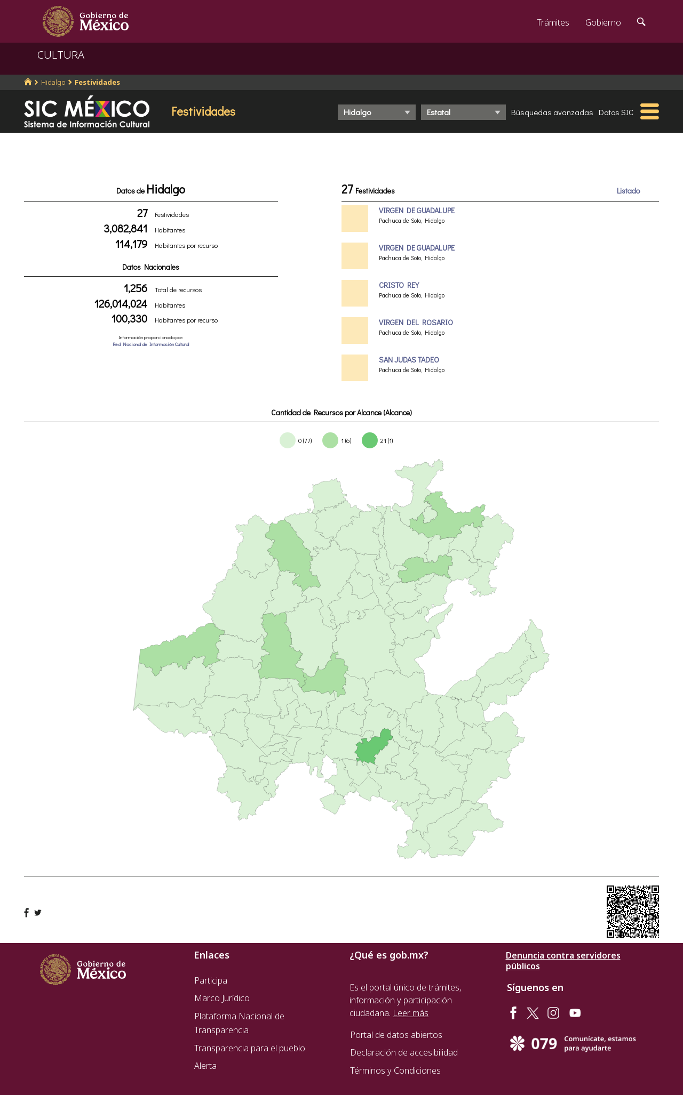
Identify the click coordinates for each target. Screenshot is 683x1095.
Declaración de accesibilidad (404, 1052)
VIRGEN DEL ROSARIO (416, 322)
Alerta (205, 1066)
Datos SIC (616, 112)
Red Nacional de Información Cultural (151, 344)
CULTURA (60, 54)
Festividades (97, 82)
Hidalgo (53, 82)
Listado (628, 191)
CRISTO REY (399, 285)
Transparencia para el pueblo (249, 1048)
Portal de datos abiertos (396, 1035)
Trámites (553, 22)
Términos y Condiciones (395, 1070)
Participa (210, 980)
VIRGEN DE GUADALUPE (417, 210)
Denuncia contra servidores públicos (563, 960)
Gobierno (603, 22)
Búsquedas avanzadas (552, 112)
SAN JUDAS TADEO (409, 360)
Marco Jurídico (222, 998)
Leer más (410, 1013)
